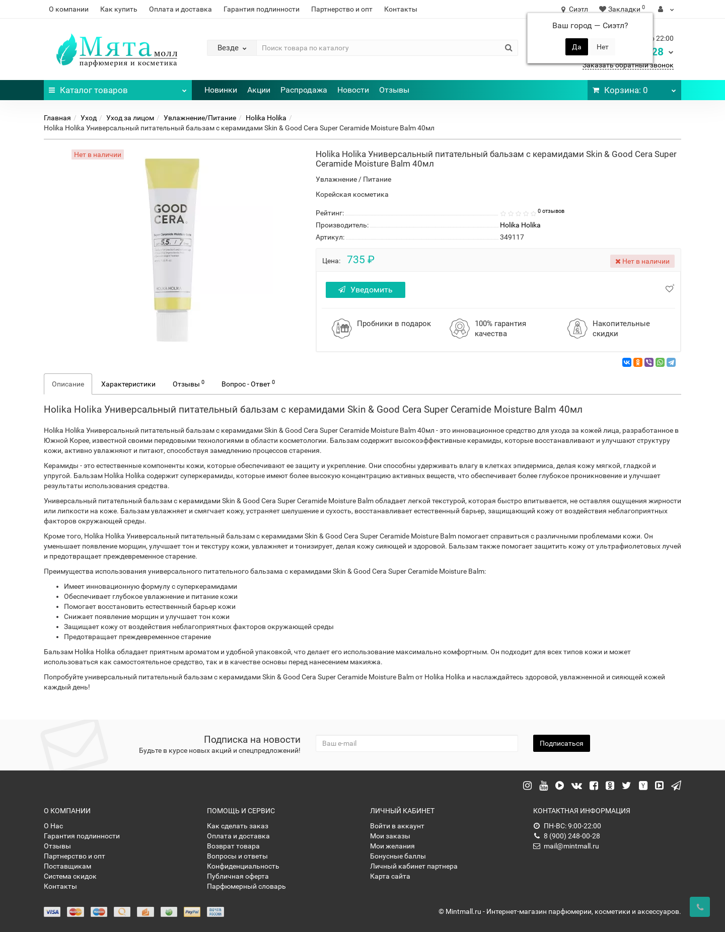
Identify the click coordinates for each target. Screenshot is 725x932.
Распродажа (303, 90)
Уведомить (366, 289)
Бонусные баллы (398, 856)
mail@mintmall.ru (566, 846)
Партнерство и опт (342, 9)
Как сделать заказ (237, 826)
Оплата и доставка (180, 9)
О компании (69, 9)
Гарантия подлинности (262, 9)
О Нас (53, 826)
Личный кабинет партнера (414, 866)
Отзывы (394, 90)
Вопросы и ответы (237, 856)
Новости (353, 90)
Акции (258, 90)
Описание (68, 384)
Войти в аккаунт (397, 826)
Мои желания (392, 846)
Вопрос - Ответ (248, 383)
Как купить (118, 9)
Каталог (118, 87)
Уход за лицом (130, 118)
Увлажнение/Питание (200, 118)
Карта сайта (390, 876)
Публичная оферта (238, 876)
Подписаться (562, 743)
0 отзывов (551, 211)
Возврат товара (233, 846)
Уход (89, 118)
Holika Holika (266, 118)
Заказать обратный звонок (628, 65)
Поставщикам (67, 866)
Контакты (400, 9)
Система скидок (70, 876)
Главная (57, 118)
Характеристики (128, 384)
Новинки (220, 90)
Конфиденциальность (243, 866)
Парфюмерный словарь (246, 886)
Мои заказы (390, 836)
